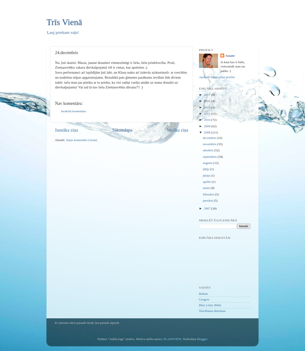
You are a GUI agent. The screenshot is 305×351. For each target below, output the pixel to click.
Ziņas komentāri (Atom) (81, 140)
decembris (210, 138)
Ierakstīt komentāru (73, 111)
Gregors (204, 299)
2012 (207, 107)
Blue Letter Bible (210, 305)
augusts (208, 163)
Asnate (230, 55)
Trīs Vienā (64, 22)
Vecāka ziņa (177, 129)
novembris (210, 144)
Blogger (202, 339)
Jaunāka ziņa (66, 129)
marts (207, 188)
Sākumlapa (122, 129)
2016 (207, 101)
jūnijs (207, 175)
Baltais (203, 293)
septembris (210, 156)
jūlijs (206, 169)
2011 (207, 113)
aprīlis (207, 181)
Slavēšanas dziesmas (212, 311)
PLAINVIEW (172, 339)
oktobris (208, 150)
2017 (207, 95)
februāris (209, 194)
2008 (207, 132)
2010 (207, 120)
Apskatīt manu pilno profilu (217, 77)
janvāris (208, 200)
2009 (207, 126)
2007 (207, 208)
